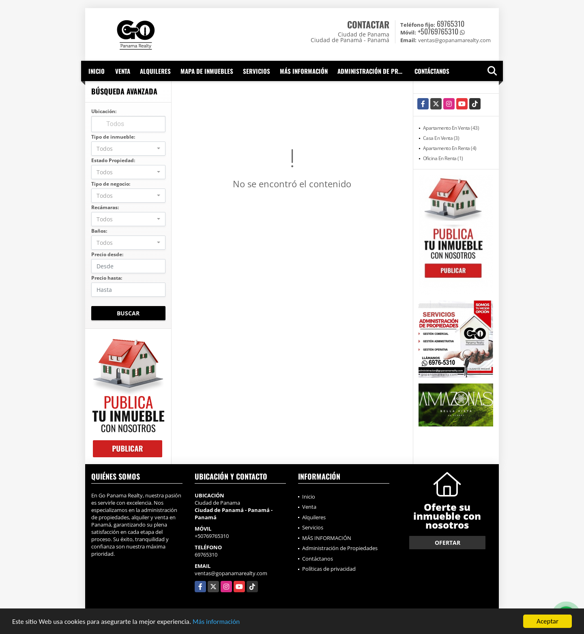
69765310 (450, 23)
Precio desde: (107, 254)
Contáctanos (431, 70)
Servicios (256, 70)
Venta (122, 70)
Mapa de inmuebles (206, 70)
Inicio (96, 70)
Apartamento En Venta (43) (451, 127)
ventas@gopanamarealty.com (231, 573)
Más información (216, 621)
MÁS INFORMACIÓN (304, 70)
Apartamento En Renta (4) (450, 148)
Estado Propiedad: (113, 160)
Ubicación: (103, 111)
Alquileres (155, 70)
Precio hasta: (106, 277)
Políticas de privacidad (329, 568)
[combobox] (128, 148)
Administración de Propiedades (373, 70)
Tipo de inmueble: (113, 136)
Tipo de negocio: (110, 183)
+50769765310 (438, 31)
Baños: (99, 230)
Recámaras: (105, 207)
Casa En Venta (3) (441, 138)
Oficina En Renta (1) (443, 158)
